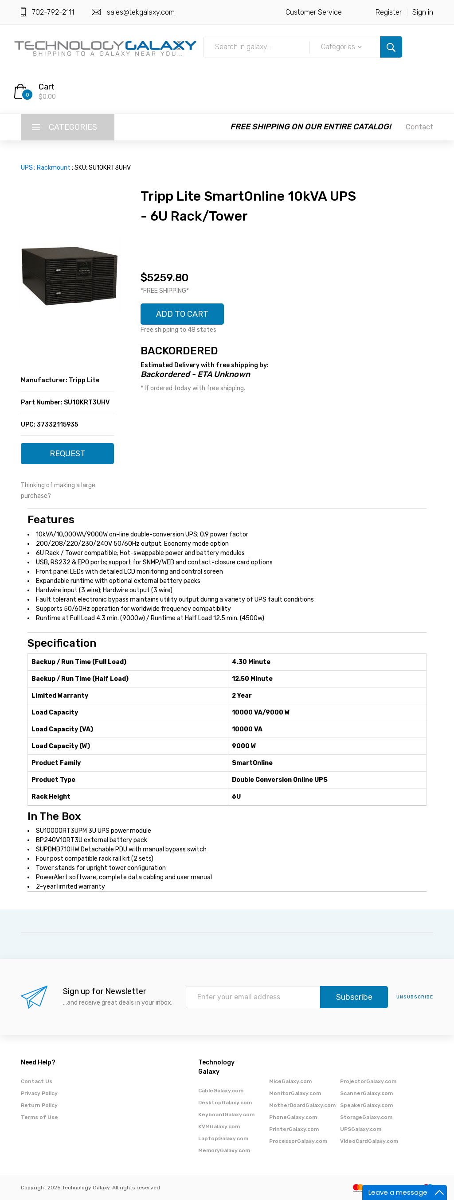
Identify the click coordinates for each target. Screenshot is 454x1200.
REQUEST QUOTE (68, 456)
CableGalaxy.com (220, 1090)
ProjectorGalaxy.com (368, 1081)
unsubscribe (414, 997)
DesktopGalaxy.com (225, 1102)
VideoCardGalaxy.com (369, 1141)
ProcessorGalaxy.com (298, 1141)
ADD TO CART (182, 314)
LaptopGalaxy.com (223, 1138)
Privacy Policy (39, 1093)
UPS (27, 167)
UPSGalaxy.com (360, 1129)
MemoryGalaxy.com (224, 1150)
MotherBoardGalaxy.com (302, 1105)
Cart (47, 87)
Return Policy (39, 1105)
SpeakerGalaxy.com (366, 1105)
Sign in (422, 12)
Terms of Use (39, 1117)
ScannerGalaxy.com (366, 1093)
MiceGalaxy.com (290, 1081)
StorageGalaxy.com (366, 1117)
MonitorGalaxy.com (295, 1093)
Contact (419, 127)
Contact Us (36, 1081)
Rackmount (53, 167)
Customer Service (314, 12)
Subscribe (354, 997)
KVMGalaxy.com (219, 1126)
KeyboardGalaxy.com (226, 1114)
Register (389, 12)
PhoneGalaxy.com (293, 1117)
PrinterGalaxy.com (294, 1129)
